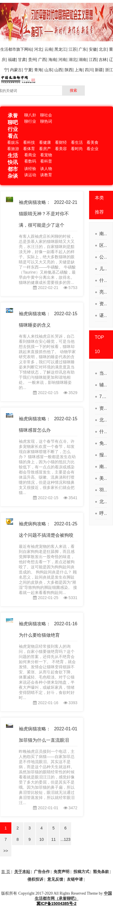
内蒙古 (16, 69)
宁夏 (28, 69)
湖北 (73, 59)
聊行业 (30, 121)
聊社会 (46, 115)
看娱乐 (13, 142)
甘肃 (22, 59)
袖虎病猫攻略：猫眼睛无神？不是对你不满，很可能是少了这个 (44, 214)
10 (41, 839)
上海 (79, 69)
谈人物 (46, 168)
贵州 (32, 59)
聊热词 (46, 121)
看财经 (61, 142)
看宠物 (46, 155)
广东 (83, 49)
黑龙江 (60, 49)
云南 (48, 49)
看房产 (45, 148)
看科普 (46, 161)
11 (53, 839)
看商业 (30, 155)
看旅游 (13, 148)
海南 (52, 59)
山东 (48, 69)
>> (5, 851)
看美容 (61, 148)
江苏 (73, 49)
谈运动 (30, 175)
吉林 (103, 59)
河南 (62, 59)
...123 (65, 839)
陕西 (69, 69)
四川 (89, 69)
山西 (58, 69)
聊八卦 (30, 115)
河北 (38, 49)
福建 (12, 59)
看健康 (45, 142)
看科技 (29, 142)
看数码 (30, 161)
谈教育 (46, 175)
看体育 (29, 148)
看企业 (92, 148)
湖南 (83, 59)
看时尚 (77, 148)
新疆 (99, 69)
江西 (93, 59)
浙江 (109, 69)
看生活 (77, 142)
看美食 (92, 142)
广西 (42, 59)
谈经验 (30, 168)
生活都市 (8, 49)
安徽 (93, 49)
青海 (38, 69)
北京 (103, 49)
